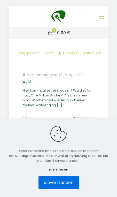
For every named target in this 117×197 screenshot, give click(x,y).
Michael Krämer (40, 74)
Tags (49, 53)
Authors (68, 53)
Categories (28, 53)
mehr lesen (58, 169)
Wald (26, 81)
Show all (91, 53)
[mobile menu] (101, 16)
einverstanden (58, 182)
